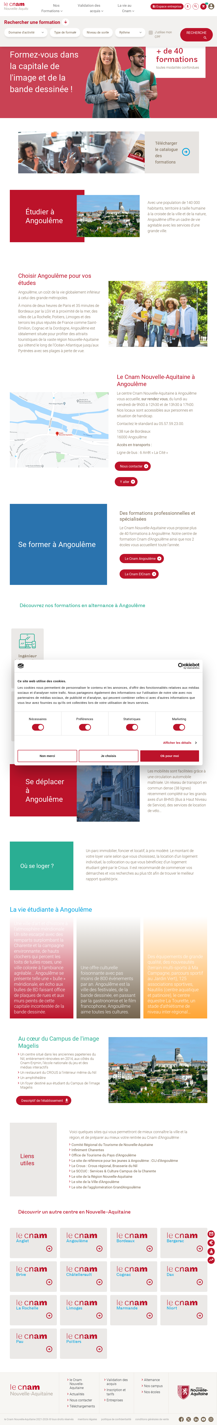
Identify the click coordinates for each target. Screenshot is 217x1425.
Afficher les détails (177, 742)
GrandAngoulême (127, 1187)
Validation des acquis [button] (89, 8)
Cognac (123, 1274)
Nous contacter (134, 466)
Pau (19, 1341)
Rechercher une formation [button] (32, 22)
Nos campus (153, 1386)
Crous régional (99, 1165)
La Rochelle (27, 1308)
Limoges (74, 1308)
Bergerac (175, 1240)
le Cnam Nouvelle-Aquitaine (77, 1384)
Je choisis (108, 756)
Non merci (47, 756)
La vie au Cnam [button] (124, 8)
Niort (172, 1308)
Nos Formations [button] (50, 8)
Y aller (127, 481)
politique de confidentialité (116, 1419)
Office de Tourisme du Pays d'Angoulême (103, 1155)
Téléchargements (82, 1406)
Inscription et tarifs (116, 1392)
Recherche (196, 32)
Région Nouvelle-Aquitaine (111, 1176)
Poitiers (73, 1341)
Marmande (127, 1308)
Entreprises (115, 1400)
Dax (170, 1274)
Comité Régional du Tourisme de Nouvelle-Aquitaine (112, 1144)
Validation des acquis (117, 1382)
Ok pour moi (169, 756)
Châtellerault (79, 1274)
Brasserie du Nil (124, 1165)
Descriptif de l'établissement (45, 1100)
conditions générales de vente (152, 1419)
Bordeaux (125, 1240)
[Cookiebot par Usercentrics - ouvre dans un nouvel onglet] (181, 666)
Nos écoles (152, 1392)
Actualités (77, 1394)
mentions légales (87, 1419)
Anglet (22, 1240)
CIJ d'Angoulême (164, 1160)
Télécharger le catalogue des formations (166, 152)
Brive (21, 1274)
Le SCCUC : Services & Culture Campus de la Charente (113, 1171)
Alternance (152, 1380)
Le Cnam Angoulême (143, 558)
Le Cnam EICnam (141, 574)
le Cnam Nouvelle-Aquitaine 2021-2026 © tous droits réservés (39, 1419)
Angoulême (77, 1240)
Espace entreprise (168, 6)
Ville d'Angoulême (105, 1181)
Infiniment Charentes (87, 1149)
